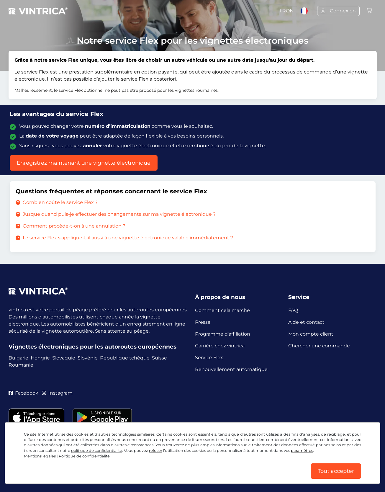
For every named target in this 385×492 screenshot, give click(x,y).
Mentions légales (40, 456)
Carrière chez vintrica (220, 346)
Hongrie (40, 358)
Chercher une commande (319, 346)
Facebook (23, 393)
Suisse (159, 358)
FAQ (293, 310)
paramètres (302, 450)
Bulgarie (18, 358)
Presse (203, 322)
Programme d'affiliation (222, 334)
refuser (155, 450)
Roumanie (21, 365)
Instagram (57, 393)
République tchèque (125, 358)
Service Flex (209, 357)
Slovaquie (63, 358)
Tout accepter (336, 471)
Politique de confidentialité (84, 456)
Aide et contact (306, 322)
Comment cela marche (222, 310)
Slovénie (88, 358)
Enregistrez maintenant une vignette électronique (83, 163)
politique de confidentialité (96, 450)
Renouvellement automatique (231, 369)
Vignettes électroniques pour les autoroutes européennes (92, 346)
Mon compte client (310, 334)
